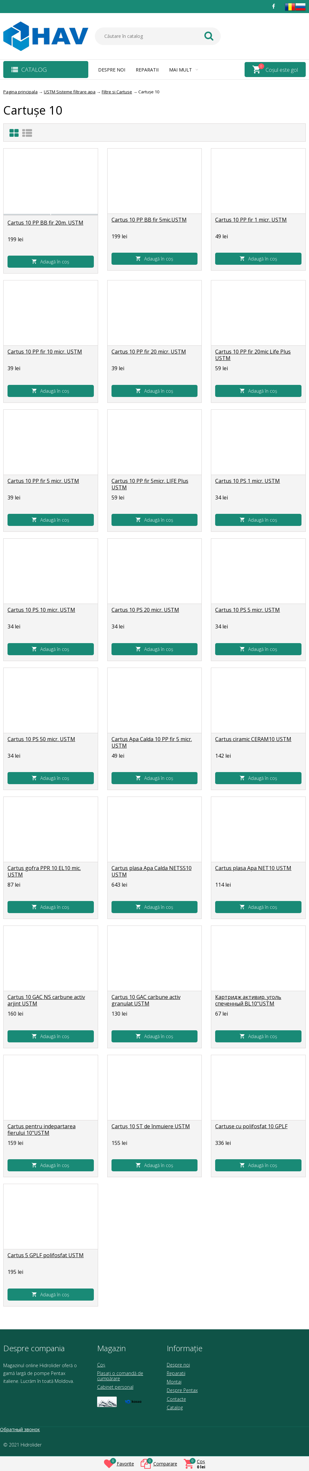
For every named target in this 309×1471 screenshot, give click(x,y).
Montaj (174, 1382)
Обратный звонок (20, 1429)
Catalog (175, 1407)
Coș (101, 1365)
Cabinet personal (115, 1387)
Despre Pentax (182, 1390)
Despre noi (111, 70)
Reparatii (147, 70)
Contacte (176, 1399)
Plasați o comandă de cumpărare (120, 1376)
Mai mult (183, 70)
